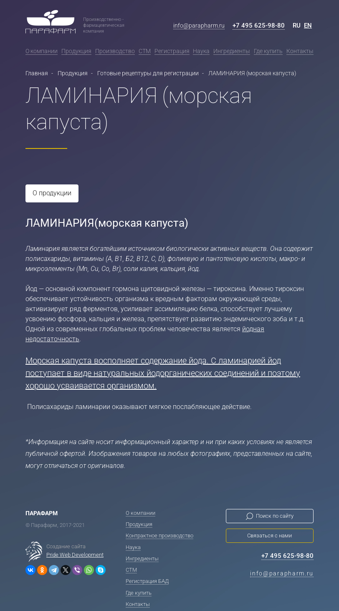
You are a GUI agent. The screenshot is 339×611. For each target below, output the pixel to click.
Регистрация (172, 51)
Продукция (76, 51)
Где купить (268, 51)
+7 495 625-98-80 (259, 25)
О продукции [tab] (52, 193)
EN (308, 25)
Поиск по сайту (274, 515)
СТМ (145, 51)
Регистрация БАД (147, 581)
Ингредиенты (231, 51)
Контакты (300, 51)
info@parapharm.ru (199, 25)
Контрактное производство (159, 535)
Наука (201, 51)
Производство (115, 51)
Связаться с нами (269, 535)
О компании (41, 51)
